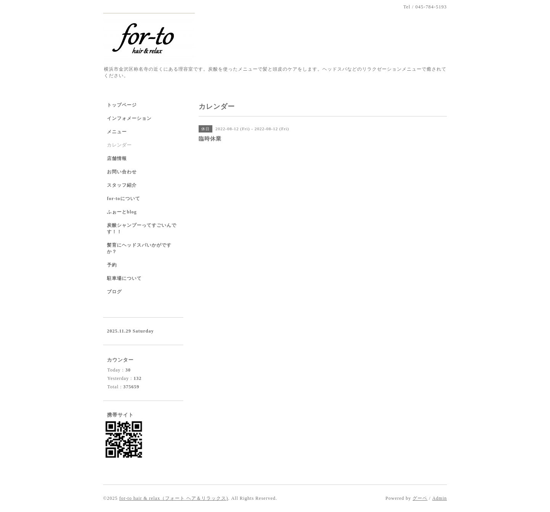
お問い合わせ (122, 171)
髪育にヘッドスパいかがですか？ (139, 248)
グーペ (419, 498)
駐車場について (124, 278)
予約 (112, 265)
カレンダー (119, 145)
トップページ (122, 105)
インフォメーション (129, 118)
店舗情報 (117, 158)
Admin (439, 498)
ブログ (114, 291)
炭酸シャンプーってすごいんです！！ (141, 228)
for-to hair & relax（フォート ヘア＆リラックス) (173, 498)
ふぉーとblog (122, 212)
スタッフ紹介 (122, 185)
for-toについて (123, 198)
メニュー (117, 131)
